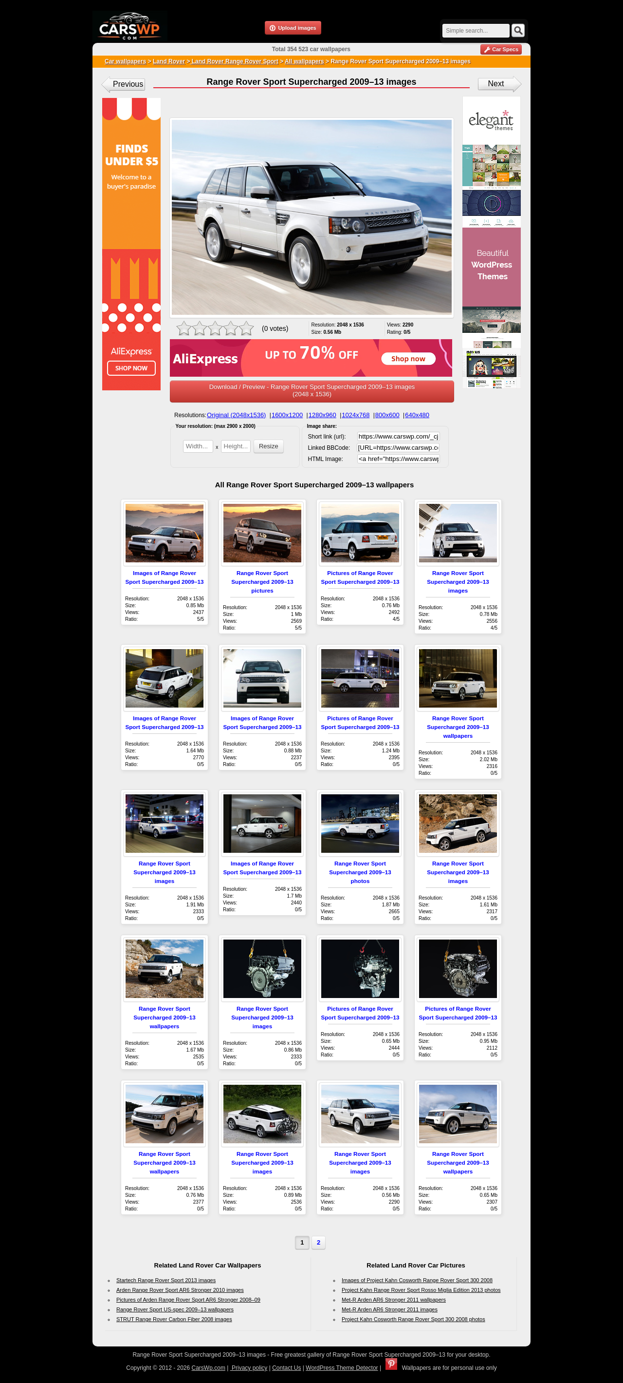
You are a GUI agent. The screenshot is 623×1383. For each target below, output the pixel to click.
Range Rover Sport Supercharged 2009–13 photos (360, 872)
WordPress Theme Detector (342, 1367)
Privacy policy (249, 1367)
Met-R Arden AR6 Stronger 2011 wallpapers (394, 1300)
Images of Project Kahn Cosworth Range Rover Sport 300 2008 (417, 1280)
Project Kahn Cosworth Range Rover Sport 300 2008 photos (413, 1319)
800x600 (387, 415)
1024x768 (355, 415)
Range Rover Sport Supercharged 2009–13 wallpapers (458, 727)
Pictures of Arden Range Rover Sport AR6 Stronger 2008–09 (188, 1300)
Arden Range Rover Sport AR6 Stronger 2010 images (180, 1290)
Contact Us (286, 1367)
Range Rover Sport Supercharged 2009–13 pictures (262, 582)
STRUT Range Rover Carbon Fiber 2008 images (174, 1319)
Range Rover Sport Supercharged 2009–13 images (458, 582)
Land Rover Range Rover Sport (234, 61)
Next (496, 83)
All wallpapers (304, 61)
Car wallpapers (125, 61)
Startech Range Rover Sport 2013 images (166, 1280)
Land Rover (169, 61)
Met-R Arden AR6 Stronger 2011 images (390, 1309)
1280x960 (322, 415)
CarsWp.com (208, 1367)
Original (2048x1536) (236, 415)
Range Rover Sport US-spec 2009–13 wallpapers (175, 1309)
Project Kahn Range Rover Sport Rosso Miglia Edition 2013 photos (421, 1290)
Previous (128, 84)
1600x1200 (287, 415)
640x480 (417, 415)
